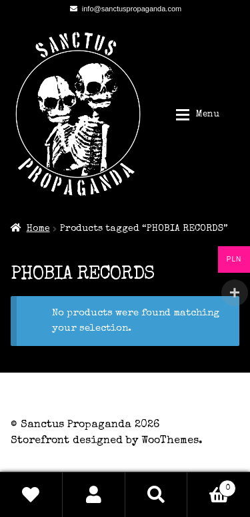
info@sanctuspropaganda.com (123, 9)
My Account (94, 494)
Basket (211, 486)
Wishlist (31, 494)
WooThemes (170, 441)
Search (156, 494)
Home (38, 229)
